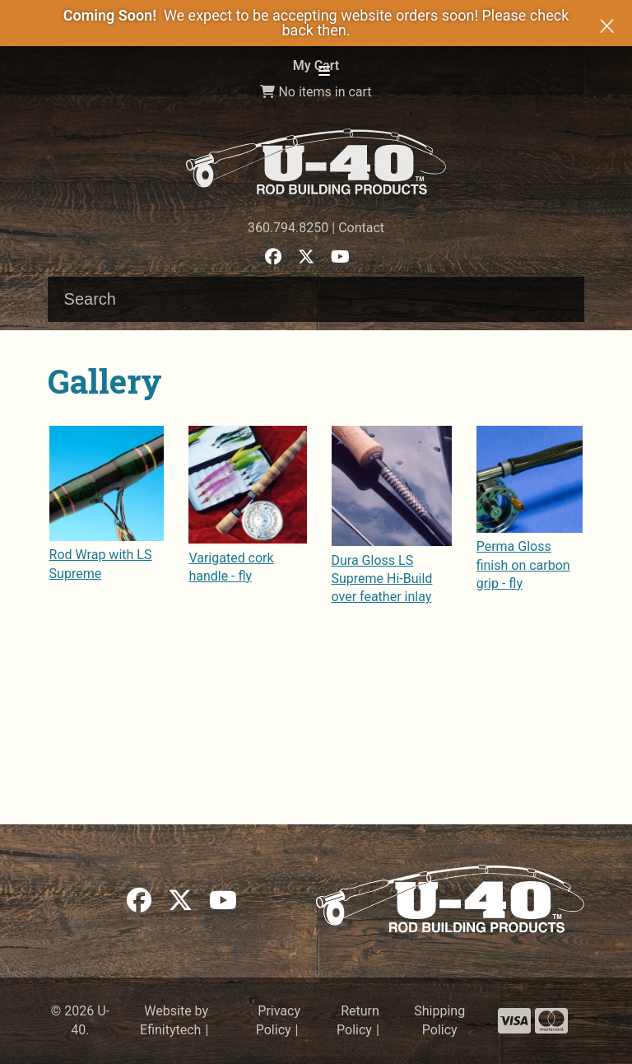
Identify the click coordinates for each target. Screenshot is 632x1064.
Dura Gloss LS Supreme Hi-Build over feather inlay (382, 579)
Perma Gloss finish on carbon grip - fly (523, 565)
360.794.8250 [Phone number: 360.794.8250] (288, 228)
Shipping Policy (439, 1020)
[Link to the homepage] (316, 161)
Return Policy (358, 1020)
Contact (361, 228)
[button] (324, 72)
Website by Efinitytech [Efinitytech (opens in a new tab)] (174, 1020)
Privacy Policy (278, 1020)
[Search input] (316, 299)
